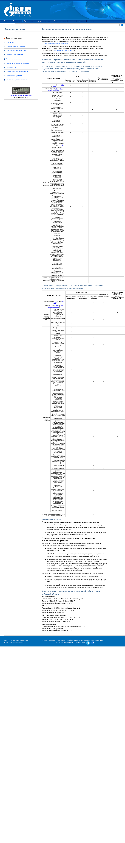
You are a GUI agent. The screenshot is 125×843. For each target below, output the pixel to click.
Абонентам (79, 640)
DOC (54, 86)
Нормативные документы (14, 76)
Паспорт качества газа (13, 59)
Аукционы (82, 21)
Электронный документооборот (16, 80)
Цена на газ (10, 42)
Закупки (72, 21)
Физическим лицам (60, 21)
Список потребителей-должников (17, 71)
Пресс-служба (28, 21)
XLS (61, 88)
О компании (16, 21)
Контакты (91, 21)
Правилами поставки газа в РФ (64, 50)
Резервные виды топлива (14, 55)
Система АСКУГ (11, 67)
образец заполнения (53, 90)
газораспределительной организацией (55, 43)
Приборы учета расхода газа (15, 46)
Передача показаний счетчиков (16, 50)
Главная (6, 21)
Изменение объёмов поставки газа (17, 63)
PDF (62, 85)
